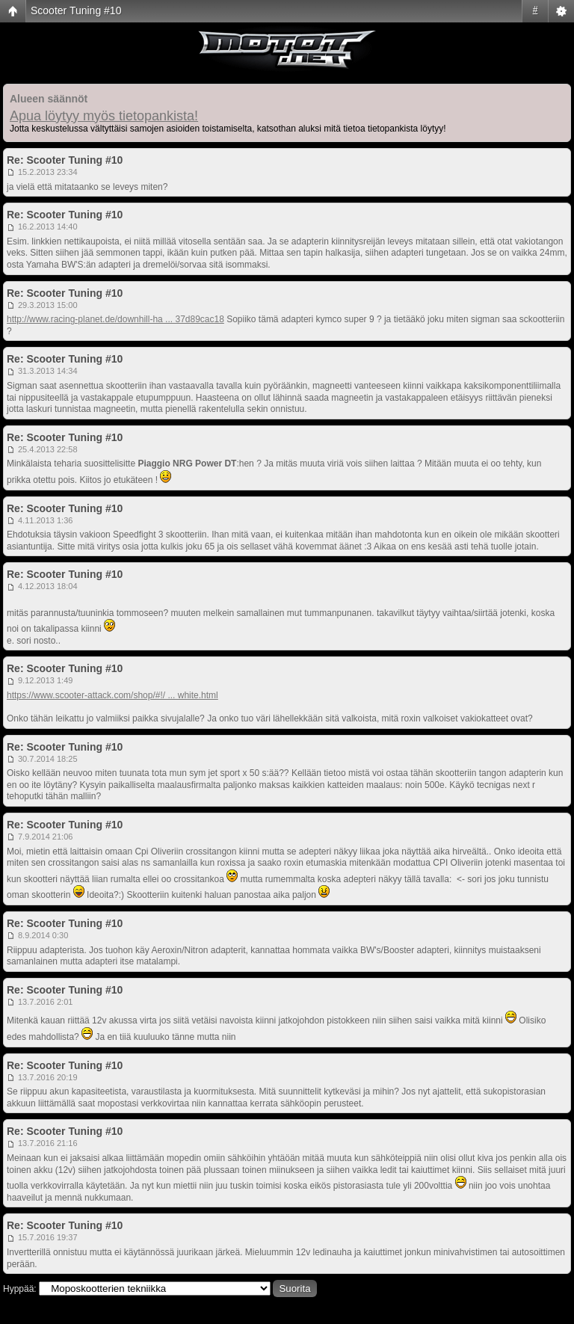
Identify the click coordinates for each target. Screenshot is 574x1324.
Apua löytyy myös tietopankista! (104, 115)
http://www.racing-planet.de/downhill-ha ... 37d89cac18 (115, 319)
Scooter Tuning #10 (76, 10)
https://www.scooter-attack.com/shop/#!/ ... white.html (112, 695)
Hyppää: (20, 1289)
